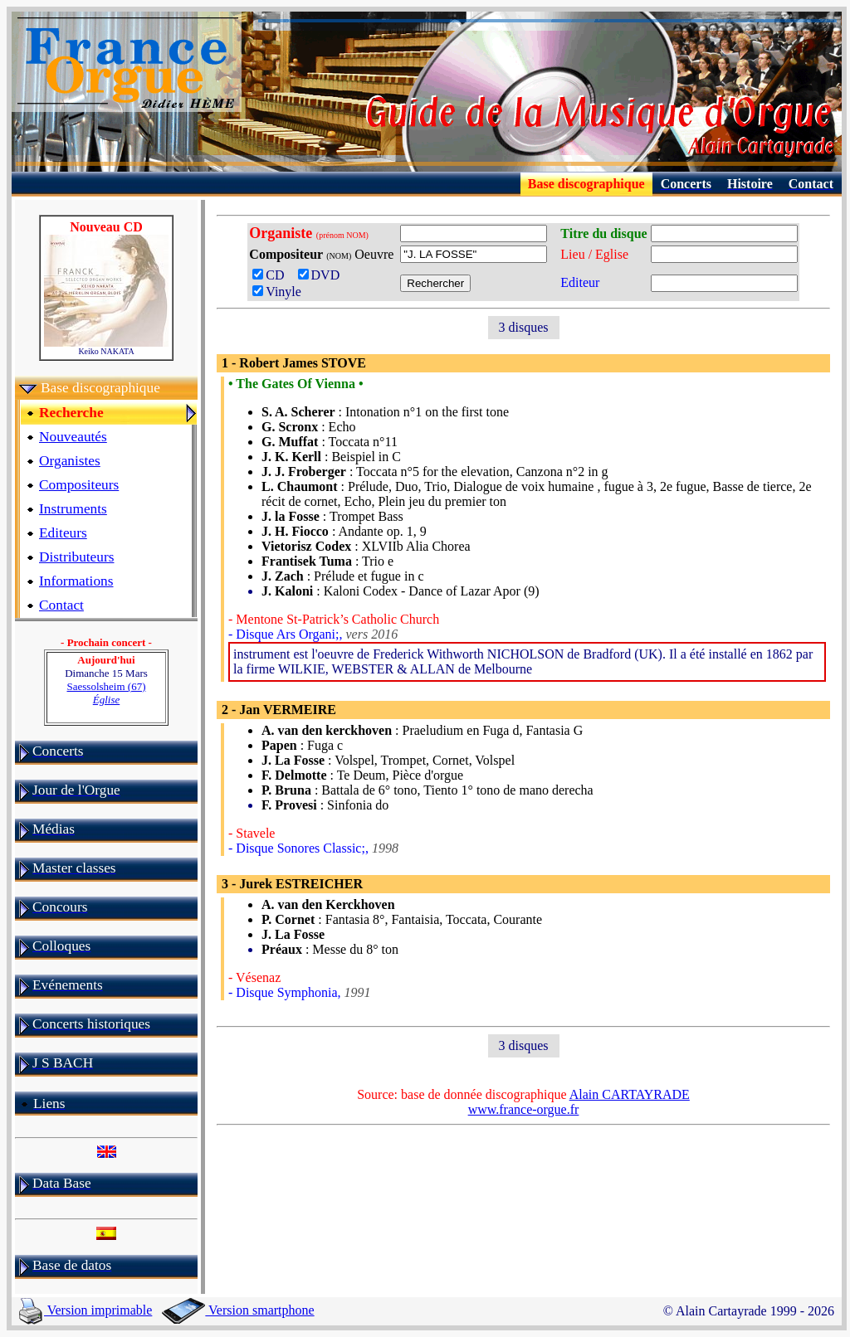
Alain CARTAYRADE (629, 1094)
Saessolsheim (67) (106, 693)
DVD (322, 275)
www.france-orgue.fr (523, 1109)
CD (273, 275)
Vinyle (276, 291)
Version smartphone (238, 1310)
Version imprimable (85, 1310)
